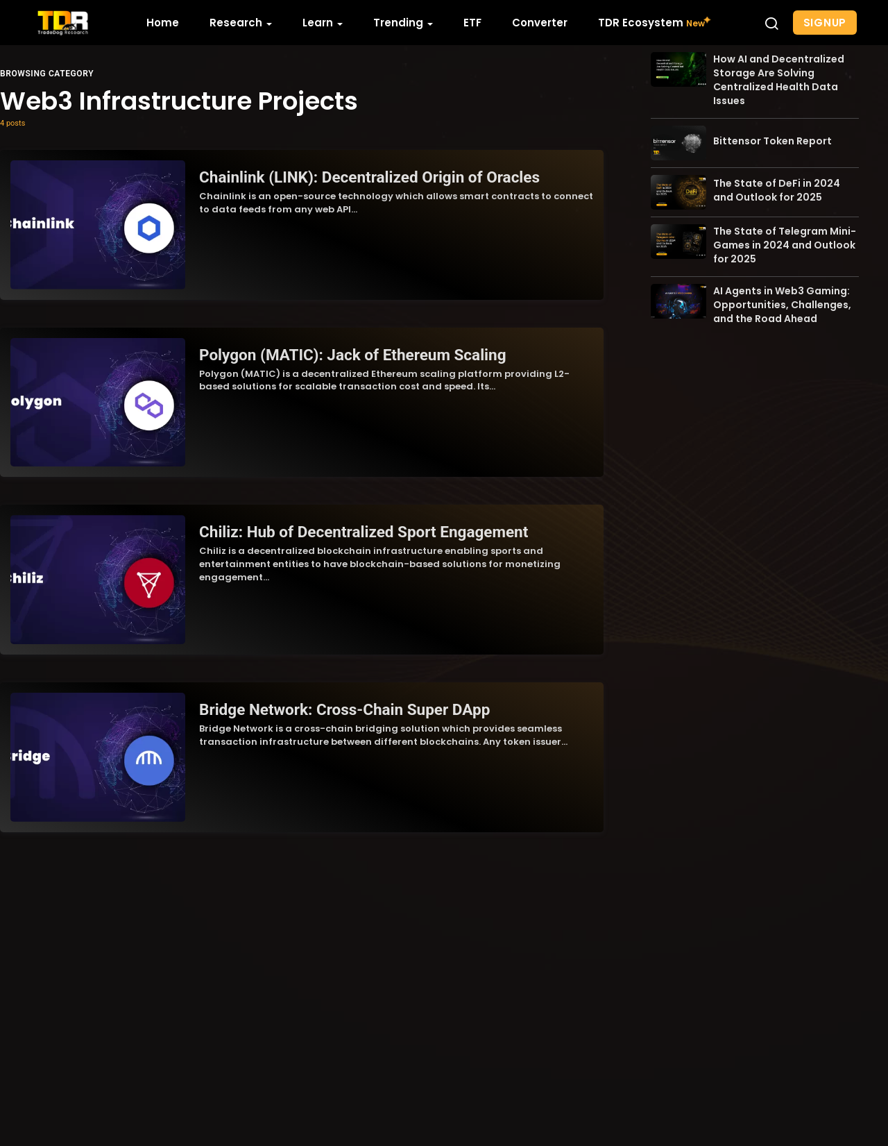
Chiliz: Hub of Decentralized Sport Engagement (361, 529)
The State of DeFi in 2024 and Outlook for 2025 (776, 235)
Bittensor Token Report (772, 186)
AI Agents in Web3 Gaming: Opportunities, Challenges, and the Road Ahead (782, 350)
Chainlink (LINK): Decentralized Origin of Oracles (367, 177)
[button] (771, 23)
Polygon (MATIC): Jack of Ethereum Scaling (350, 353)
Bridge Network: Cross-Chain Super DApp (342, 705)
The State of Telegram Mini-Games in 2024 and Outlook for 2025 (784, 290)
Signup (825, 22)
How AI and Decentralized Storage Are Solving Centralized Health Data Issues (778, 125)
